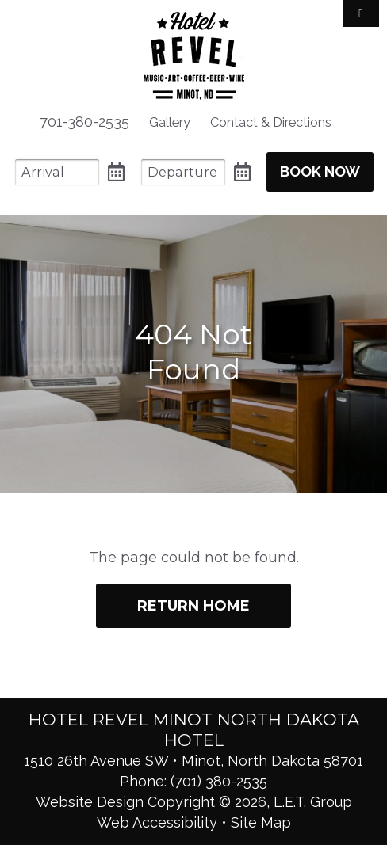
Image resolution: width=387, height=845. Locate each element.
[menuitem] (169, 122)
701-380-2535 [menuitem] (84, 121)
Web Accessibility (157, 822)
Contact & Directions (270, 122)
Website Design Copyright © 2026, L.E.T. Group (194, 802)
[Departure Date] (183, 172)
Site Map (261, 822)
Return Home (193, 606)
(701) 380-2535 (219, 781)
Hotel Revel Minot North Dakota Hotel (194, 56)
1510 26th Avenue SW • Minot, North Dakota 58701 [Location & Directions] (193, 760)
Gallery (169, 122)
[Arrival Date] (57, 172)
